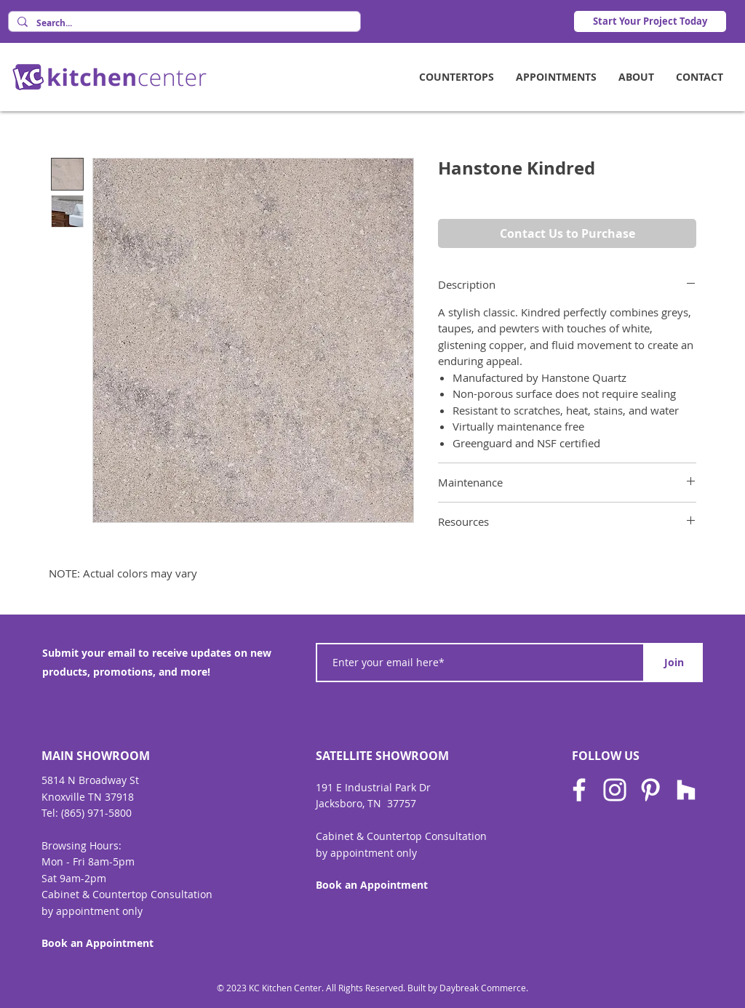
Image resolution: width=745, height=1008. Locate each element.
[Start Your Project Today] (650, 21)
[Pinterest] (650, 790)
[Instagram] (614, 790)
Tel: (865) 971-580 (83, 813)
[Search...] (183, 24)
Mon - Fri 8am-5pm (88, 861)
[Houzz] (686, 790)
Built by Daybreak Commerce (466, 987)
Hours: (105, 845)
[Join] (674, 662)
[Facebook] (579, 790)
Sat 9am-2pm (73, 878)
